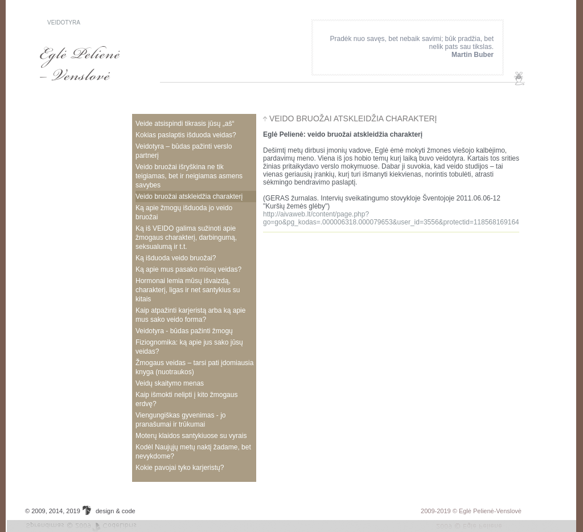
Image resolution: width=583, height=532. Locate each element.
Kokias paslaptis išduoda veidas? (186, 135)
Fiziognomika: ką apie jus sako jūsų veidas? (189, 346)
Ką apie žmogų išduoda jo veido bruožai (184, 212)
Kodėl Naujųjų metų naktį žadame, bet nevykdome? (193, 451)
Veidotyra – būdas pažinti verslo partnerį (184, 150)
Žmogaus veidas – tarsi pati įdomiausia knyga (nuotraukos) (194, 367)
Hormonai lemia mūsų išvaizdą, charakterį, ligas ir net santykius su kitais (188, 290)
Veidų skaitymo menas (170, 383)
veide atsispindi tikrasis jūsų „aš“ (185, 124)
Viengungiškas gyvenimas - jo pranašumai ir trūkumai (181, 419)
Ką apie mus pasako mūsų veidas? (188, 269)
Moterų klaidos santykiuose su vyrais (191, 436)
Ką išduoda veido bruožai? (176, 258)
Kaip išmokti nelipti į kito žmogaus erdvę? (186, 399)
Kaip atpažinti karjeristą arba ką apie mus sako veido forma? (190, 315)
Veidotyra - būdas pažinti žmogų (184, 331)
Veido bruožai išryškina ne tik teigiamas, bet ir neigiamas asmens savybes (189, 176)
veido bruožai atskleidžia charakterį (189, 196)
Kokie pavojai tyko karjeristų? (180, 468)
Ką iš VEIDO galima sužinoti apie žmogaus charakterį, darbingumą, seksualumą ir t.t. (186, 237)
